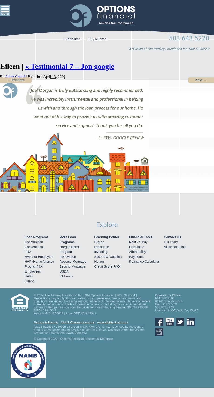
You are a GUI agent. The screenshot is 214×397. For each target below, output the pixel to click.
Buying (99, 242)
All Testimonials (175, 247)
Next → (201, 80)
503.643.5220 (189, 38)
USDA (64, 271)
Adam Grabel (15, 77)
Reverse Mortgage (73, 261)
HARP (29, 276)
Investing (100, 252)
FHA (28, 252)
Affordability (137, 252)
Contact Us (172, 237)
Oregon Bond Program (69, 249)
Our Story (171, 242)
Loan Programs (37, 237)
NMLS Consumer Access (78, 322)
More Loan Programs (68, 239)
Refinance (73, 39)
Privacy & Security (46, 322)
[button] (5, 10)
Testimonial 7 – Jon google (69, 66)
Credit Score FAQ (107, 266)
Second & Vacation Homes (108, 259)
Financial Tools (141, 237)
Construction (34, 242)
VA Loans (66, 276)
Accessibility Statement (112, 322)
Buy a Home (97, 39)
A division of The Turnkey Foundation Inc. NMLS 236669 (169, 48)
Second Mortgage (72, 266)
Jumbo (29, 281)
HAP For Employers (39, 257)
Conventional (34, 247)
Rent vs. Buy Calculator (138, 244)
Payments (136, 257)
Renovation (68, 257)
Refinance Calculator (144, 261)
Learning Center (106, 237)
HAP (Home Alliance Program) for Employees (39, 266)
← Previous (16, 80)
